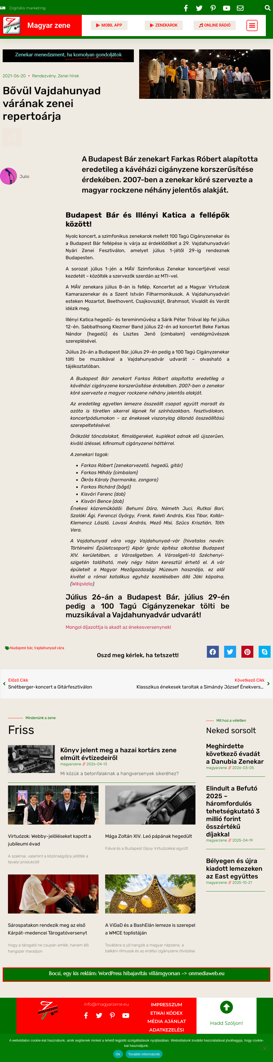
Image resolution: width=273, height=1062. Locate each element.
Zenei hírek (68, 75)
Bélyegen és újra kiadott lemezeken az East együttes (234, 868)
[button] (267, 8)
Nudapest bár (21, 648)
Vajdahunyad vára (49, 648)
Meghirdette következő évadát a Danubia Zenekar (235, 753)
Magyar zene (48, 25)
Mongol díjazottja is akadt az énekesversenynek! (118, 627)
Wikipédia (82, 584)
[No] (264, 1047)
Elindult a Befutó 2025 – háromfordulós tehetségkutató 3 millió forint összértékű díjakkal (233, 811)
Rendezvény (44, 75)
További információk (144, 1054)
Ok (118, 1054)
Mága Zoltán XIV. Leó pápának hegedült (148, 836)
